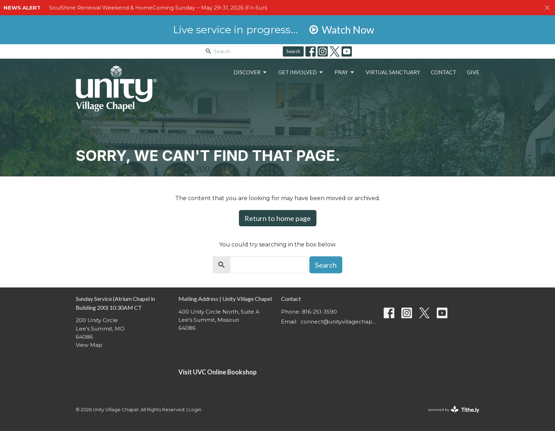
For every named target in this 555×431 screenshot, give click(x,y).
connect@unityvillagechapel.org (339, 321)
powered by (453, 409)
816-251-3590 (319, 311)
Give (473, 72)
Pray (344, 72)
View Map (89, 345)
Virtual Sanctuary (393, 72)
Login (195, 409)
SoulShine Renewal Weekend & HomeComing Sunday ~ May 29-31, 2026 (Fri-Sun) (158, 7)
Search (293, 51)
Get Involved (301, 72)
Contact (443, 72)
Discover (251, 72)
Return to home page (278, 218)
